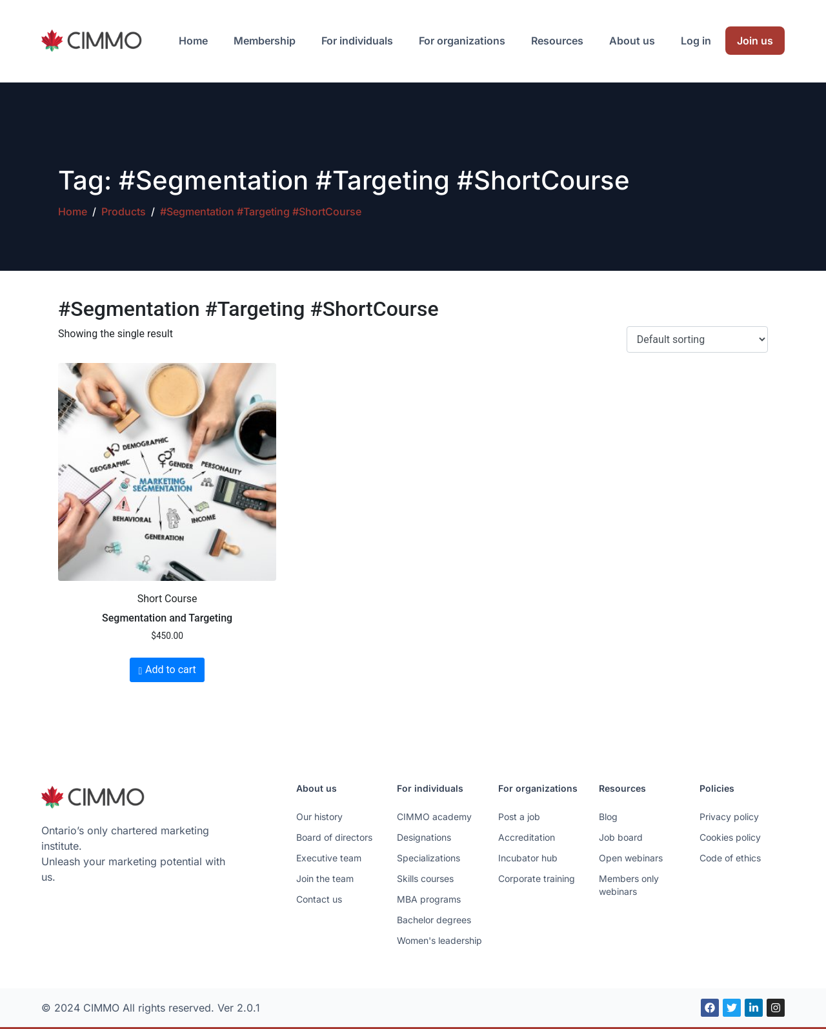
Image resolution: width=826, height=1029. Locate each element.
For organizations (462, 40)
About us (632, 40)
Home (193, 40)
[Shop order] (697, 339)
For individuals (357, 40)
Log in (696, 40)
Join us (755, 40)
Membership (265, 40)
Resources (557, 40)
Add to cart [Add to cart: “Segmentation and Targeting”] (170, 669)
